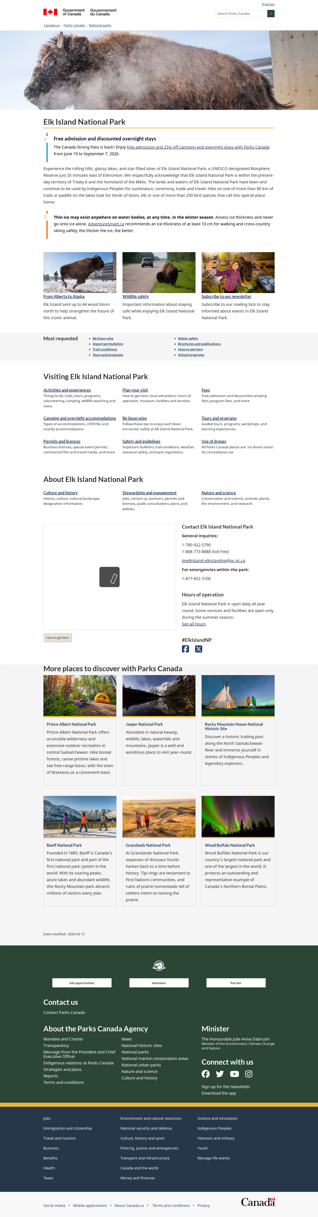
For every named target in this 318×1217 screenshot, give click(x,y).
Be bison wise (103, 338)
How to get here (190, 349)
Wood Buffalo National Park (230, 845)
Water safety (188, 338)
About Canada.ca (129, 1205)
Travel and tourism (59, 1138)
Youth (203, 1148)
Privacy (204, 1205)
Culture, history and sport (142, 1138)
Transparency (56, 1045)
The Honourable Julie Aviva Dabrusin (238, 1043)
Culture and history (60, 492)
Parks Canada (74, 25)
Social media (54, 1205)
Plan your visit (135, 389)
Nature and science (219, 492)
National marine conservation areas (154, 1058)
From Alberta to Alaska (64, 296)
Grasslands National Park (148, 845)
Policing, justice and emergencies (149, 1148)
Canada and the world (139, 1168)
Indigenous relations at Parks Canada (78, 1063)
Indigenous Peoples (215, 1128)
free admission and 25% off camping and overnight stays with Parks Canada (198, 147)
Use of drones (214, 441)
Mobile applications (90, 1205)
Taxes (48, 1177)
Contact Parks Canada (64, 1012)
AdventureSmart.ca (106, 224)
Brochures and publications (199, 344)
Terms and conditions (63, 1082)
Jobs (47, 1118)
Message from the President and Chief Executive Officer (79, 1054)
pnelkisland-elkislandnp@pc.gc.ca (213, 560)
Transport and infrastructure (145, 1158)
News (126, 1039)
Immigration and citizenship (67, 1128)
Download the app (219, 1093)
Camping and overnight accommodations (79, 418)
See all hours (194, 624)
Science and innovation (217, 1118)
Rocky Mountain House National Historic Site (234, 726)
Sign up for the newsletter (226, 1086)
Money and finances (137, 1177)
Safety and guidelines (141, 441)
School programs (191, 355)
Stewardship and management (149, 492)
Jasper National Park (144, 724)
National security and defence (146, 1128)
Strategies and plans (62, 1069)
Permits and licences (62, 441)
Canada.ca (52, 25)
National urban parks (141, 1065)
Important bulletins (108, 344)
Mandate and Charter (63, 1039)
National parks (100, 25)
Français (268, 4)
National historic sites (141, 1045)
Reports (50, 1076)
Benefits (50, 1158)
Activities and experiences (67, 389)
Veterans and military (216, 1138)
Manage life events (214, 1158)
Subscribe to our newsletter (226, 296)
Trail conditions (105, 349)
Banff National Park (64, 845)
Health (49, 1168)
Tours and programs (108, 355)
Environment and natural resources (150, 1118)
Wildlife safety (135, 296)
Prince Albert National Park (71, 724)
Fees (206, 389)
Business (51, 1148)
